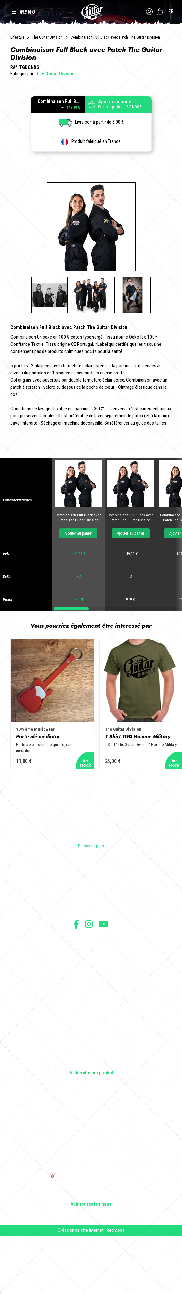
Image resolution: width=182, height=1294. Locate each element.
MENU (28, 11)
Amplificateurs (91, 1094)
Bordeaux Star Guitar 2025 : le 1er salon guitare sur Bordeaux (91, 1250)
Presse (91, 965)
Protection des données (91, 1019)
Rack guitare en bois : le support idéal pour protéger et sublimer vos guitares (91, 1202)
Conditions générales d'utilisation (91, 997)
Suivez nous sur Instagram (89, 981)
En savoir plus (91, 903)
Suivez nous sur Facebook (76, 981)
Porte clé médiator (38, 799)
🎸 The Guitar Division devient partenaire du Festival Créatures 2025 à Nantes (91, 1236)
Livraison (91, 1033)
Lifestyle (17, 37)
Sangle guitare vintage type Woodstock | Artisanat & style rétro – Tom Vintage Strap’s (91, 1185)
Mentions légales (91, 1011)
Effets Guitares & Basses (91, 1103)
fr (171, 11)
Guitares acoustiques (91, 1075)
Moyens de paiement (91, 1026)
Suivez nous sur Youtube (104, 981)
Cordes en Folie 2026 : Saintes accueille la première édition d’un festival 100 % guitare (91, 1168)
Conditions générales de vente (91, 1004)
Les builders (91, 938)
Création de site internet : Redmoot (91, 1288)
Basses (91, 1085)
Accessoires (91, 1112)
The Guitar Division (91, 12)
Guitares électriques (91, 1066)
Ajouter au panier (78, 592)
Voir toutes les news (91, 1262)
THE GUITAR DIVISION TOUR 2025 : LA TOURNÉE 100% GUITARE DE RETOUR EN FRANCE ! (91, 1219)
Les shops (91, 947)
